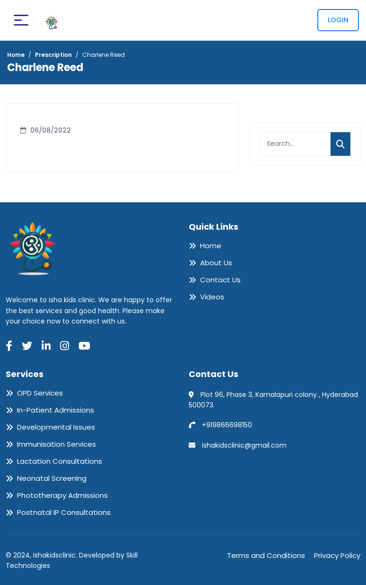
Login (338, 20)
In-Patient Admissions (55, 410)
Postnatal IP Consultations (64, 512)
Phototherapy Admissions (62, 495)
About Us (216, 263)
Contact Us (220, 280)
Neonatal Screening (52, 478)
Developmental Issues (56, 427)
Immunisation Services (56, 444)
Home (210, 246)
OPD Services (40, 393)
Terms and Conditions (266, 555)
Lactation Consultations (59, 461)
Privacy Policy (337, 555)
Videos (212, 297)
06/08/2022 (50, 130)
